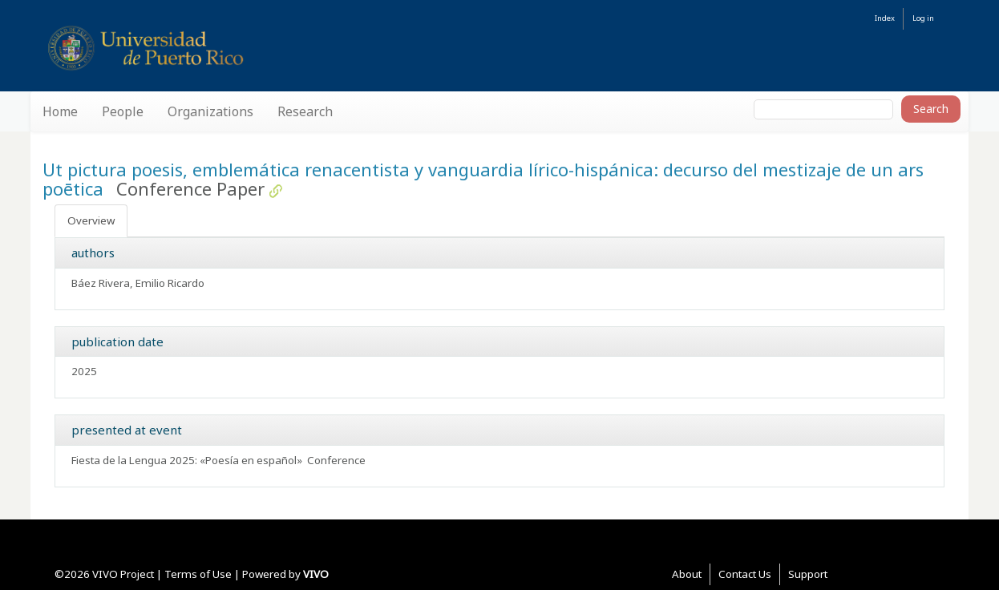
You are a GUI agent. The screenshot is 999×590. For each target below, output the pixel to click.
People (123, 111)
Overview (91, 220)
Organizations (210, 111)
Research (305, 111)
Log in (923, 18)
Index (885, 18)
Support (807, 574)
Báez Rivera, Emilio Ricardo (137, 283)
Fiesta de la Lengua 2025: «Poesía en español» (186, 460)
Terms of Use (198, 574)
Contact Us (744, 574)
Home (60, 111)
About (687, 574)
